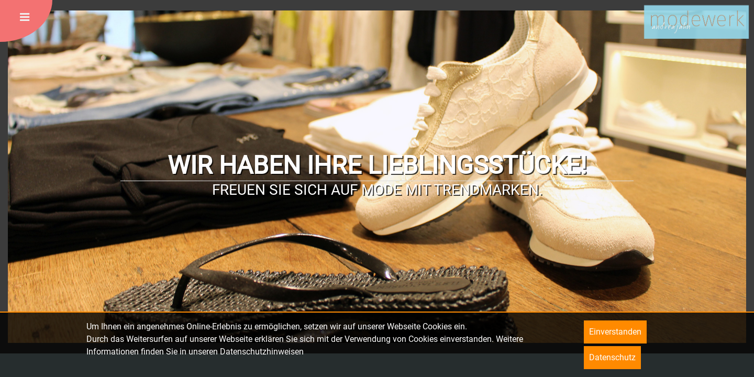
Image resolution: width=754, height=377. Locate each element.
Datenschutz (612, 357)
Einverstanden (615, 332)
